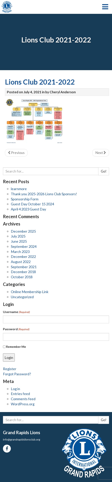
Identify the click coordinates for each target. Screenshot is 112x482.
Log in (15, 389)
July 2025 (18, 236)
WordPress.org (22, 404)
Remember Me (16, 346)
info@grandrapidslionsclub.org (21, 439)
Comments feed (23, 399)
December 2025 (23, 231)
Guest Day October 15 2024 (32, 204)
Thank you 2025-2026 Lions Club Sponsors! (44, 194)
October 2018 (21, 277)
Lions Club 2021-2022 (40, 81)
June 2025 (19, 241)
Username (16, 312)
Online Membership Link (29, 292)
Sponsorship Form (24, 199)
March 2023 (20, 251)
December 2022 (23, 256)
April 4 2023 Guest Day (28, 209)
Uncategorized (22, 297)
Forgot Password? (17, 374)
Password (16, 329)
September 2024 (23, 246)
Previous (16, 152)
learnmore (19, 189)
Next (100, 152)
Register (9, 369)
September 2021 (23, 267)
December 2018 (23, 272)
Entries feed (20, 393)
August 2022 (21, 261)
